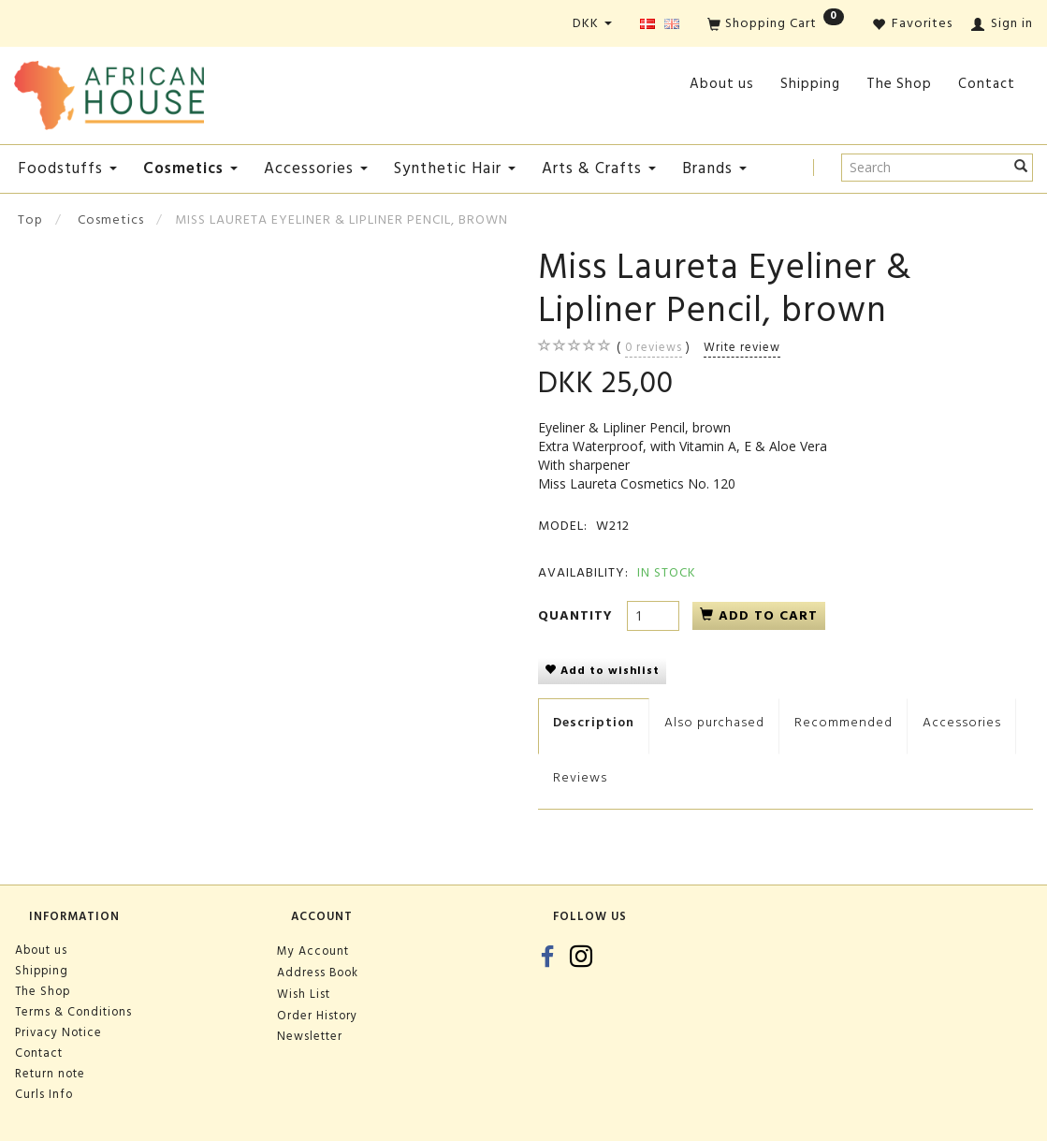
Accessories (962, 722)
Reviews (580, 777)
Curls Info (44, 1094)
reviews (653, 347)
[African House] (109, 91)
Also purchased (714, 722)
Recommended (843, 722)
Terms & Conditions (73, 1011)
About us (722, 84)
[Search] (1021, 167)
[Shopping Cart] (775, 24)
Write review (742, 347)
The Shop (899, 84)
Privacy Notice (58, 1032)
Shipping (810, 84)
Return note (50, 1073)
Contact (986, 84)
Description (593, 722)
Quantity (578, 615)
